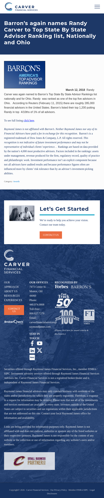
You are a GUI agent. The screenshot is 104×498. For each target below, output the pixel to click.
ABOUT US (10, 291)
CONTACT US (14, 310)
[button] (97, 6)
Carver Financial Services (37, 490)
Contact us (51, 235)
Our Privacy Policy (58, 490)
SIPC (7, 373)
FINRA (92, 369)
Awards (16, 181)
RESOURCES (12, 295)
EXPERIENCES (13, 300)
